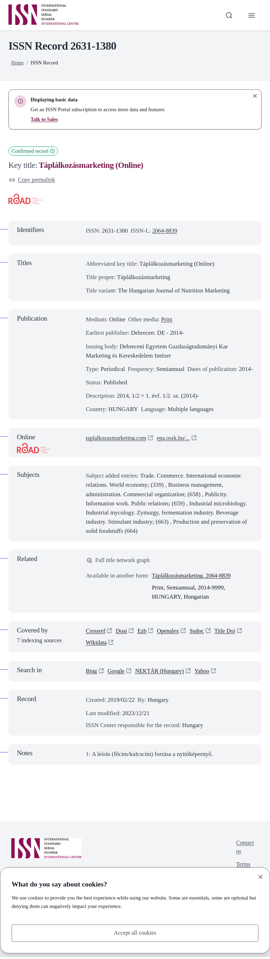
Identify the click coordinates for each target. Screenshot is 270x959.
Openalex (170, 632)
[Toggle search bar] (228, 15)
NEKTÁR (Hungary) (161, 673)
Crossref (96, 632)
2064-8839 (165, 231)
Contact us (244, 849)
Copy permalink (33, 180)
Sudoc (199, 632)
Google (117, 673)
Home (17, 62)
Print (167, 320)
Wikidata (97, 644)
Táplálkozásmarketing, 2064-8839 (193, 576)
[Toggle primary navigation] (251, 15)
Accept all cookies (135, 932)
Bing (91, 673)
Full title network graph (119, 560)
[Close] (260, 876)
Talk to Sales (44, 119)
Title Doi (228, 632)
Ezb (143, 632)
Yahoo (205, 673)
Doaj (122, 632)
